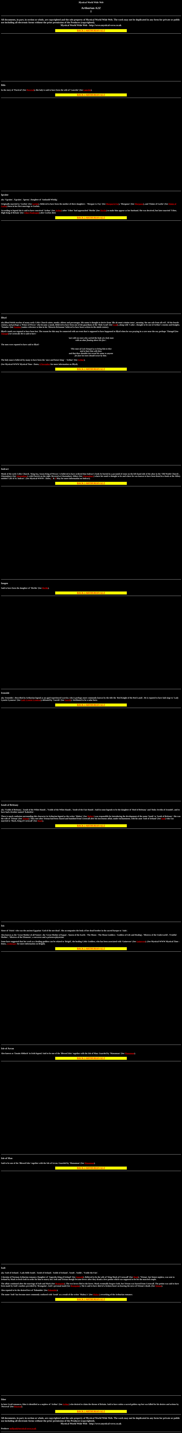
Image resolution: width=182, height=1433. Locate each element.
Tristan (25, 818)
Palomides (52, 1290)
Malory (90, 816)
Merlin (103, 210)
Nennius (17, 327)
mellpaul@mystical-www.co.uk (22, 1428)
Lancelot (87, 90)
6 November (45, 364)
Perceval (30, 90)
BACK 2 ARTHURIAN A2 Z (91, 30)
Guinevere (140, 941)
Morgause (139, 204)
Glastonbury (22, 476)
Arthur (58, 210)
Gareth (68, 700)
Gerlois (35, 204)
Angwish (79, 1277)
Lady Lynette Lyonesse (31, 700)
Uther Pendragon (31, 213)
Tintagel (4, 334)
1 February (12, 944)
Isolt (163, 818)
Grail (115, 325)
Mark (40, 821)
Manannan (129, 1053)
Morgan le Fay (112, 204)
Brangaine (59, 1284)
